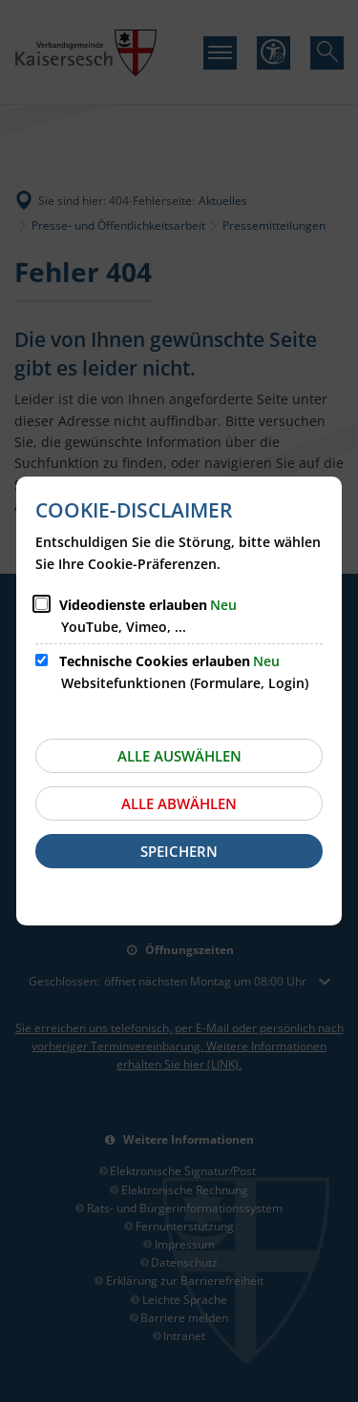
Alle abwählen (179, 803)
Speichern (179, 851)
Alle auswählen (179, 755)
